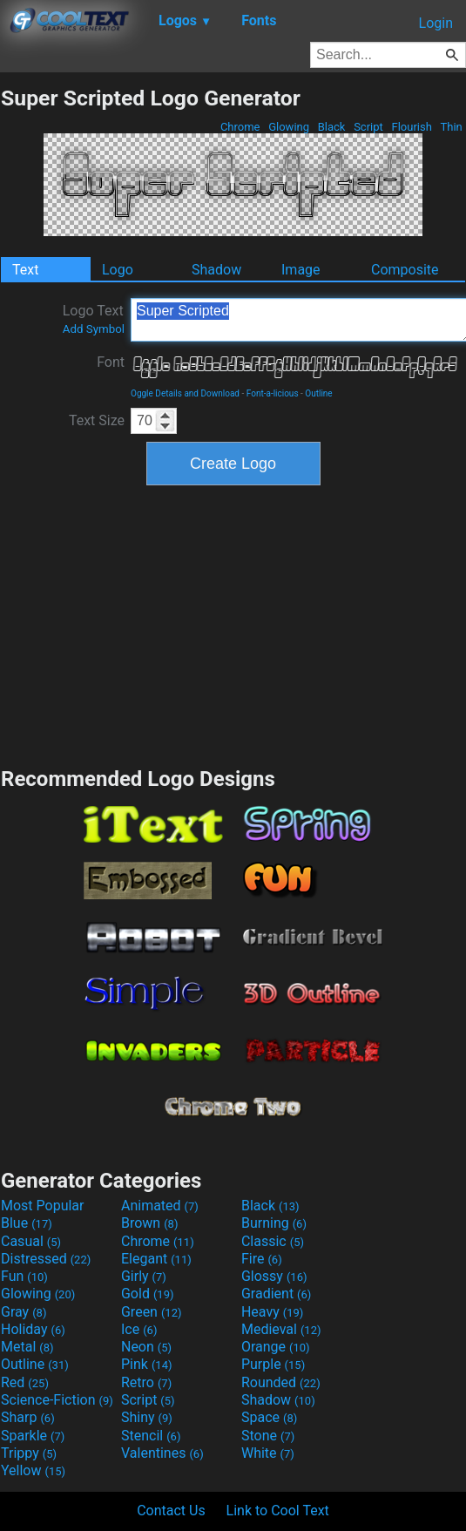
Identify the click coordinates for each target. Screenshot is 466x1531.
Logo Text (94, 318)
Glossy (274, 1276)
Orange (275, 1346)
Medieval (281, 1329)
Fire (261, 1258)
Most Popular (42, 1205)
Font (111, 362)
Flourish (411, 126)
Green (151, 1312)
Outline (318, 393)
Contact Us (171, 1510)
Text (25, 269)
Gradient (276, 1293)
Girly (143, 1276)
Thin (451, 126)
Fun (24, 1276)
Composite (405, 269)
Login (436, 23)
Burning (274, 1223)
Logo (117, 269)
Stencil (150, 1435)
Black (331, 126)
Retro (146, 1382)
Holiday (33, 1329)
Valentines (162, 1453)
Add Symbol (94, 328)
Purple (273, 1364)
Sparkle (32, 1435)
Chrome (240, 126)
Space (269, 1417)
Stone (267, 1435)
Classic (272, 1241)
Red (25, 1382)
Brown (149, 1223)
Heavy (272, 1312)
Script (368, 126)
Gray (23, 1312)
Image (301, 269)
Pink (146, 1364)
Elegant (156, 1258)
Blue (26, 1223)
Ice (139, 1329)
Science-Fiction (57, 1400)
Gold (147, 1293)
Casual (31, 1241)
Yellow (33, 1470)
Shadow (216, 269)
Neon (146, 1346)
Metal (27, 1346)
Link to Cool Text (277, 1510)
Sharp (28, 1417)
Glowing (289, 126)
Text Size (97, 420)
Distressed (46, 1258)
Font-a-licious (273, 393)
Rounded (281, 1382)
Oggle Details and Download (185, 393)
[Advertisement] (233, 624)
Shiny (146, 1417)
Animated (160, 1205)
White (267, 1453)
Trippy (29, 1453)
